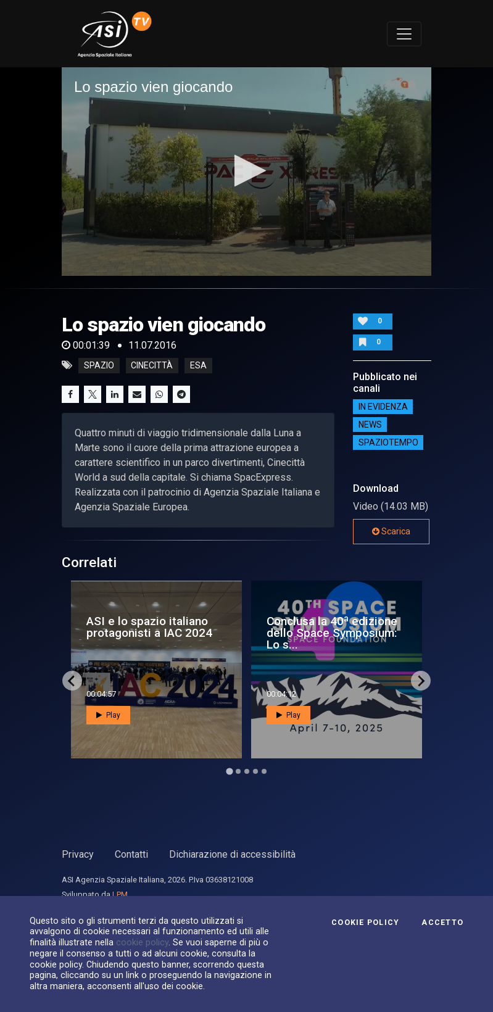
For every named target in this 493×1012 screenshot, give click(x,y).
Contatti (131, 854)
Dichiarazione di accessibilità (232, 854)
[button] (246, 170)
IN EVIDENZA (383, 407)
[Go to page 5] (264, 771)
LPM (120, 894)
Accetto (442, 922)
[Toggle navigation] (404, 34)
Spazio (99, 365)
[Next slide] (421, 681)
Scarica (391, 531)
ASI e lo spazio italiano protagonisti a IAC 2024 (149, 627)
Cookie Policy (365, 922)
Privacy (78, 854)
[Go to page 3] (246, 771)
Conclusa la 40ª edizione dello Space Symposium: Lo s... (332, 633)
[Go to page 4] (255, 771)
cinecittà (152, 365)
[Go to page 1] (229, 771)
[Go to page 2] (238, 771)
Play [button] (108, 715)
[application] (246, 171)
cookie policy (142, 942)
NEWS (370, 424)
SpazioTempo (388, 442)
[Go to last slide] (72, 681)
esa (198, 365)
